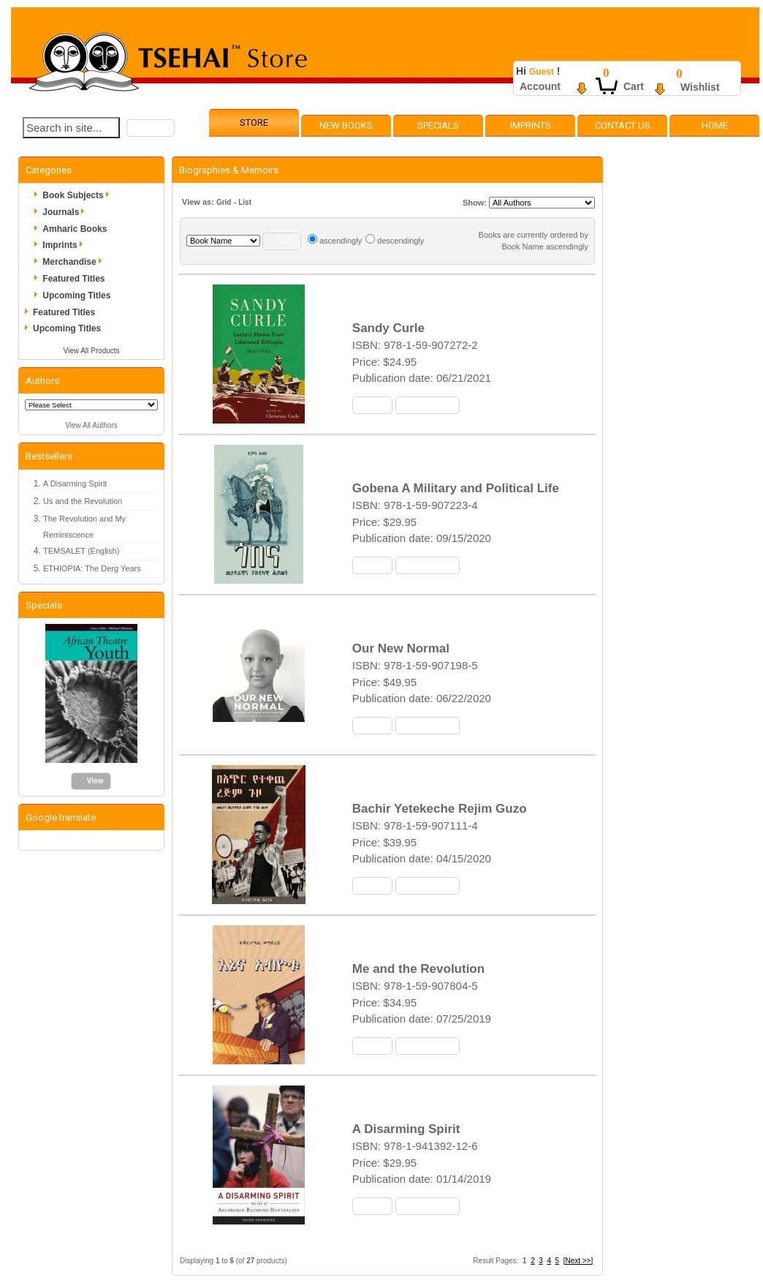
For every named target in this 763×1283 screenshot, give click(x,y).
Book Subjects (77, 195)
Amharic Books (74, 229)
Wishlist (700, 87)
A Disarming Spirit (75, 483)
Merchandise (74, 262)
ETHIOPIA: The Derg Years (92, 568)
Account (540, 86)
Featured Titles (73, 279)
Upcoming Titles (76, 295)
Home (715, 125)
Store (254, 122)
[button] (150, 128)
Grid (224, 202)
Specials (438, 125)
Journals (65, 212)
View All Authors (91, 425)
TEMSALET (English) (81, 550)
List (244, 202)
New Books (346, 125)
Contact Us (622, 125)
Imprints (530, 125)
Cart (633, 86)
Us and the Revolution (82, 501)
